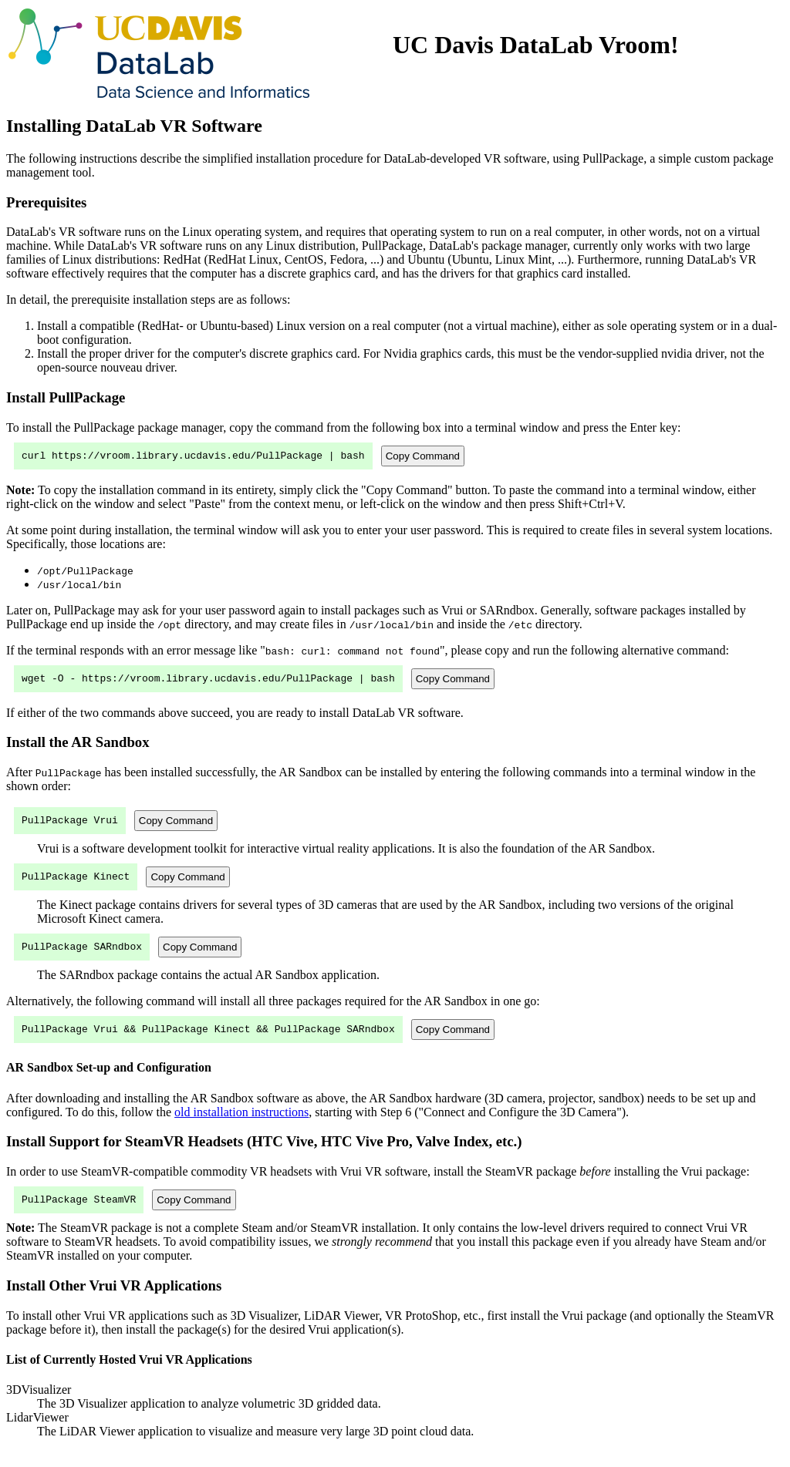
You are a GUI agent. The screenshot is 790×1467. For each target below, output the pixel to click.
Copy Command (423, 457)
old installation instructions (241, 1125)
